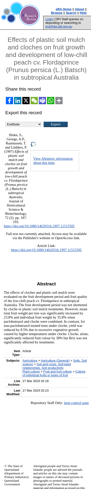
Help (83, 13)
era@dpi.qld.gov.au (58, 26)
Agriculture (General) (55, 360)
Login (49, 19)
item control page (76, 403)
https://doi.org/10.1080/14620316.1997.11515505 (39, 226)
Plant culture (31, 371)
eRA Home (64, 9)
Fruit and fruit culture (57, 371)
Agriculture (30, 360)
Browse (56, 13)
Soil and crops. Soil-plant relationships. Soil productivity (47, 366)
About (79, 9)
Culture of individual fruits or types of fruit (54, 373)
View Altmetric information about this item (53, 161)
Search (71, 13)
